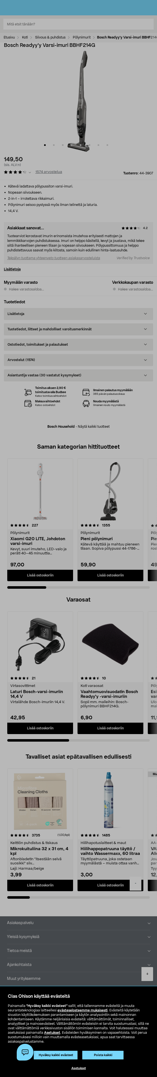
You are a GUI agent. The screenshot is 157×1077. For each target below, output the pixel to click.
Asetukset (52, 1032)
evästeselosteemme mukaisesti (82, 1010)
